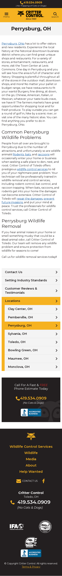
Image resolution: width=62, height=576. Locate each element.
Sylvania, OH (17, 334)
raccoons (43, 154)
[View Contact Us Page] (28, 481)
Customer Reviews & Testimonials (21, 290)
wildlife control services (32, 169)
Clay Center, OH (20, 309)
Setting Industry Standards (26, 280)
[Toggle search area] (55, 15)
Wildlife (31, 453)
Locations (12, 301)
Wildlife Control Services (31, 447)
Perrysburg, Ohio (13, 43)
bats (28, 154)
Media (31, 459)
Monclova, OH (19, 367)
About (31, 465)
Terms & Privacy (31, 566)
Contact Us (13, 272)
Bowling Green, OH (23, 350)
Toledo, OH (16, 342)
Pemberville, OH (20, 317)
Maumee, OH (18, 358)
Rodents (18, 154)
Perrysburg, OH (20, 325)
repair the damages (29, 198)
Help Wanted (31, 472)
